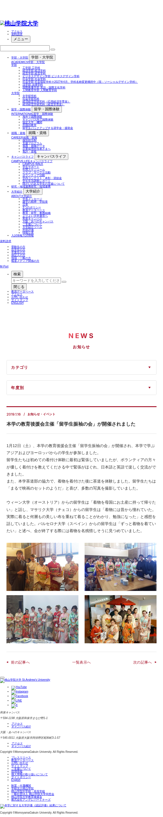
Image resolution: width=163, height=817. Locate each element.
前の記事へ (20, 662)
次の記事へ (142, 662)
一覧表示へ (81, 662)
